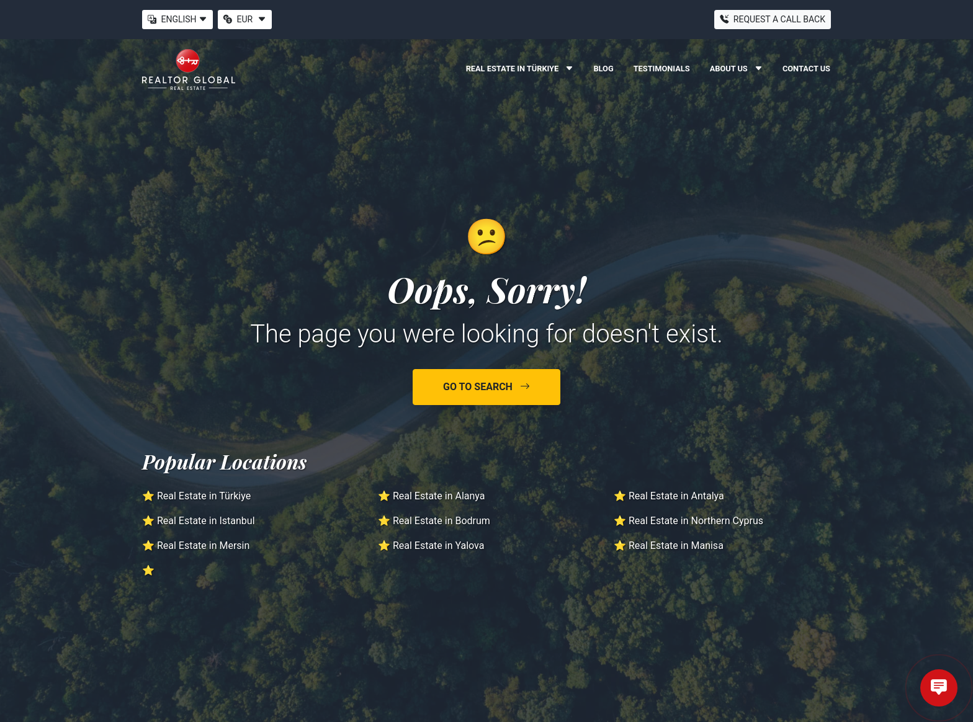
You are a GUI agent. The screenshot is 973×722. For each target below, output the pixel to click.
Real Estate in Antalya (676, 496)
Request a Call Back (772, 19)
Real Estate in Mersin (203, 545)
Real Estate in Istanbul (206, 521)
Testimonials (662, 68)
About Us (736, 68)
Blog (603, 68)
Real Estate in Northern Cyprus (696, 521)
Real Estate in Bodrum (441, 521)
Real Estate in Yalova (439, 545)
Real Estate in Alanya (439, 496)
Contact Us (806, 68)
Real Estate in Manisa (676, 545)
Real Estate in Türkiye (520, 68)
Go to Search (486, 387)
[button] (207, 19)
